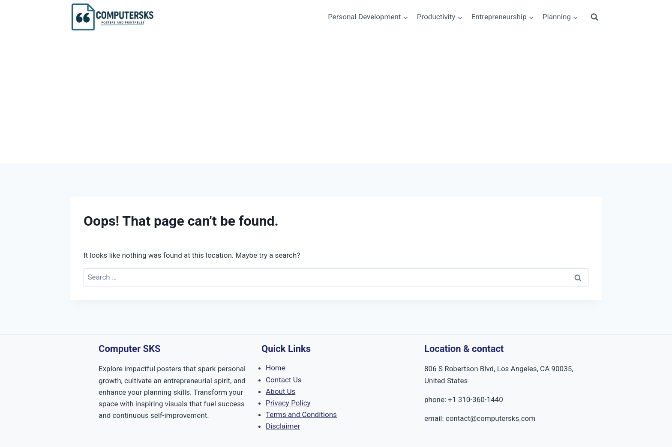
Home (275, 368)
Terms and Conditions (301, 414)
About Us (280, 391)
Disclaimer (283, 426)
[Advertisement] (336, 98)
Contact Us (283, 379)
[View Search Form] (594, 17)
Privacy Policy (288, 403)
